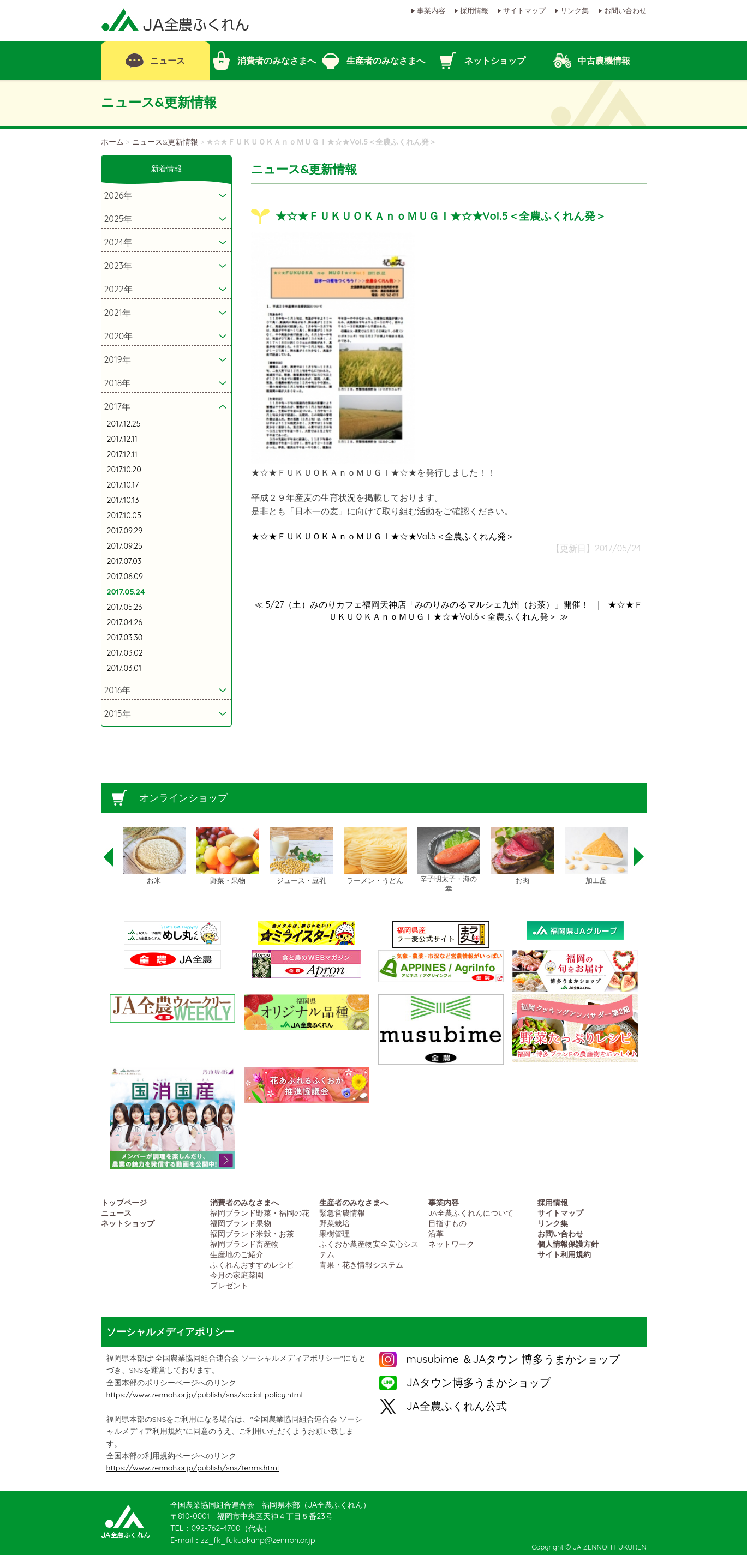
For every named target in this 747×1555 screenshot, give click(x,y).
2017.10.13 (123, 500)
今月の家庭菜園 (237, 1275)
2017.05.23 (124, 607)
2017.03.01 (124, 668)
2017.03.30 (125, 638)
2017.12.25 (124, 424)
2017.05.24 (126, 592)
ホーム (112, 142)
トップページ (124, 1202)
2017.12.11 (122, 439)
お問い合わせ (625, 10)
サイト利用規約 (564, 1254)
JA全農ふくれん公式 (457, 1406)
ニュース (116, 1212)
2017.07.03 (124, 561)
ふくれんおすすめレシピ (252, 1264)
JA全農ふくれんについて (470, 1212)
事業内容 (431, 10)
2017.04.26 (124, 622)
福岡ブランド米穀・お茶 (252, 1233)
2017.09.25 (124, 546)
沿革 (436, 1233)
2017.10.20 (124, 470)
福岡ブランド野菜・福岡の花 (259, 1212)
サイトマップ (524, 10)
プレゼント (229, 1285)
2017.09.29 (125, 531)
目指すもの (447, 1223)
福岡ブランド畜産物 (244, 1243)
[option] (154, 856)
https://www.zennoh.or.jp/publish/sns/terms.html (192, 1468)
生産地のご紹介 (237, 1254)
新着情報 (166, 168)
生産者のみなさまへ (353, 1202)
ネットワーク (451, 1243)
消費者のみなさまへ (244, 1202)
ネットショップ (127, 1223)
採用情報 (474, 10)
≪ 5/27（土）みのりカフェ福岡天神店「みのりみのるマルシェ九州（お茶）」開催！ (421, 604)
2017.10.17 (123, 485)
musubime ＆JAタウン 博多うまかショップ (513, 1359)
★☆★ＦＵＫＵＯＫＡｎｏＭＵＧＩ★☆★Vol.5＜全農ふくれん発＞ (383, 536)
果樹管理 (334, 1233)
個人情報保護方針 (568, 1243)
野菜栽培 (334, 1223)
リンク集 (574, 10)
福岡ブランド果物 (240, 1223)
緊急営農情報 (342, 1212)
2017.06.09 (125, 576)
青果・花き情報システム (361, 1264)
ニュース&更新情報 (165, 142)
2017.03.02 (125, 653)
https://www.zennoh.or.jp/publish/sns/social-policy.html (204, 1395)
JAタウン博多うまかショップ (479, 1382)
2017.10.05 (124, 515)
